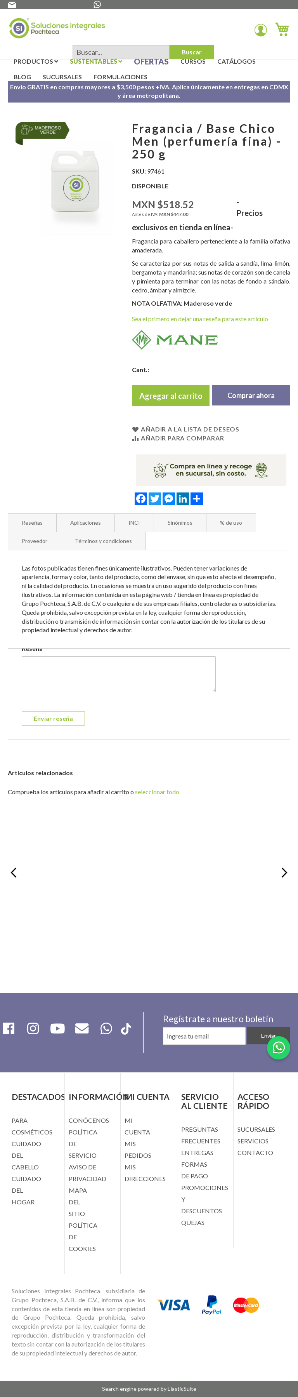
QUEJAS (192, 1222)
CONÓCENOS (89, 1120)
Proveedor (34, 541)
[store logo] (57, 29)
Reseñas (32, 522)
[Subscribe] (268, 1035)
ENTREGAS (197, 1152)
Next (283, 873)
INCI (134, 522)
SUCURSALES (256, 1129)
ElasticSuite (182, 1388)
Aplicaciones (85, 522)
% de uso (231, 522)
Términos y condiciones (103, 541)
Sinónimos (180, 522)
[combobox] (121, 52)
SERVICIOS (253, 1141)
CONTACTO (255, 1152)
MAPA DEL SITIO (78, 1201)
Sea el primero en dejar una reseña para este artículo (200, 318)
